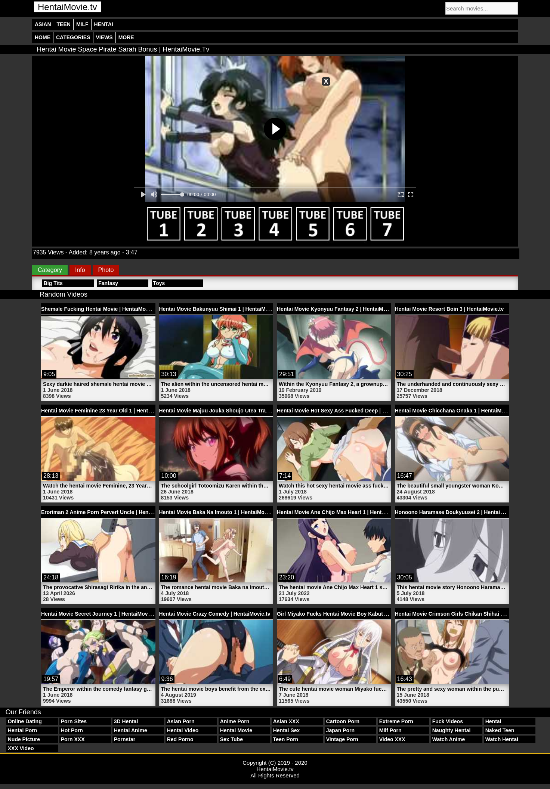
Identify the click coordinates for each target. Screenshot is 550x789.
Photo (106, 270)
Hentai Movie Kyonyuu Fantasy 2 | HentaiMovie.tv (338, 309)
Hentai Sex (286, 730)
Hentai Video (183, 730)
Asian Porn (181, 721)
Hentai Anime (130, 730)
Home (42, 37)
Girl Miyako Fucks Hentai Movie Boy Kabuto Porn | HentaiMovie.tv (359, 614)
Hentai (103, 24)
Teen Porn (285, 739)
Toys (159, 283)
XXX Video (21, 748)
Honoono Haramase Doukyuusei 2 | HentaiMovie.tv (458, 512)
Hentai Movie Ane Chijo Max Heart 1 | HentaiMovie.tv (342, 512)
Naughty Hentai (451, 730)
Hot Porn (72, 730)
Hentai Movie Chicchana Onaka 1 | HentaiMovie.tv (456, 411)
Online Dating (25, 721)
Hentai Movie (236, 730)
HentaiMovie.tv (67, 7)
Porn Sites (74, 721)
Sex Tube (231, 739)
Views (104, 37)
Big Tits (53, 283)
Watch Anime (448, 739)
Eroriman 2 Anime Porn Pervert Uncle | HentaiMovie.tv (108, 512)
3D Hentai (126, 721)
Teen (64, 24)
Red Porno (180, 739)
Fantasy (108, 283)
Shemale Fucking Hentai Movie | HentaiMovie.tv (100, 309)
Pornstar (125, 739)
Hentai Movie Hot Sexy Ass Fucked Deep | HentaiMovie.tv (348, 411)
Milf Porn (390, 730)
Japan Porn (340, 730)
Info (80, 270)
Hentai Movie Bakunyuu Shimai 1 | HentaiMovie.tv (220, 309)
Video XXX (392, 739)
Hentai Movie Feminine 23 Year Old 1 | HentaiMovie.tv (107, 411)
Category (50, 270)
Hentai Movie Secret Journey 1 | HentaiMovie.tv (99, 614)
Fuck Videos (447, 721)
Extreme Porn (396, 721)
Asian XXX (286, 721)
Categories (73, 37)
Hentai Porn (22, 730)
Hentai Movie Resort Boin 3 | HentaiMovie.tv (449, 309)
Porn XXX (73, 739)
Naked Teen (500, 730)
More (126, 37)
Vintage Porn (342, 739)
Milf (82, 24)
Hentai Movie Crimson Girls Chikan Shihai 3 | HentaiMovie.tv (470, 614)
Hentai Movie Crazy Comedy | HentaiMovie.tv (215, 614)
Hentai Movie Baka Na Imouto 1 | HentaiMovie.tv (218, 512)
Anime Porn (235, 721)
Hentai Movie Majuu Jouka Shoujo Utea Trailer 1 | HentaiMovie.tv (239, 411)
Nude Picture (24, 739)
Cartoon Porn (342, 721)
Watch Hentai (501, 739)
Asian (43, 24)
